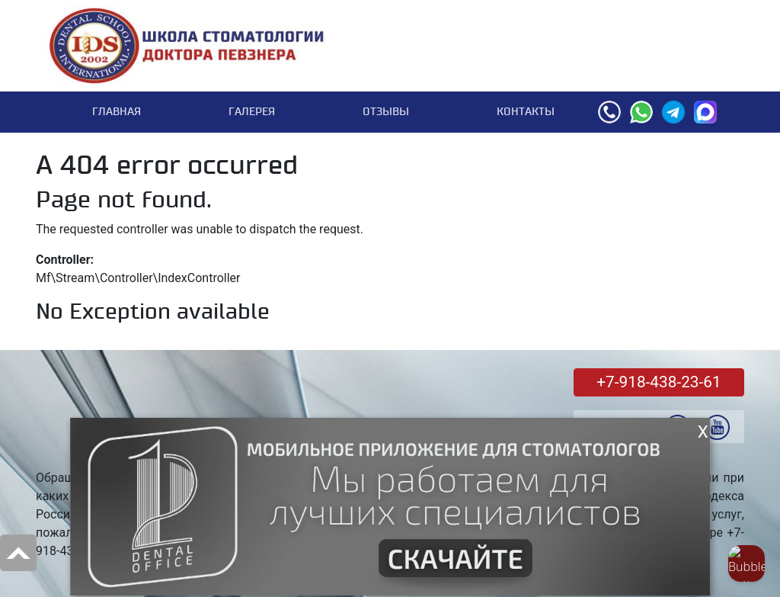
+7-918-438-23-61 (658, 382)
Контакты (526, 111)
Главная (116, 111)
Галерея (252, 111)
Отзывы (386, 111)
